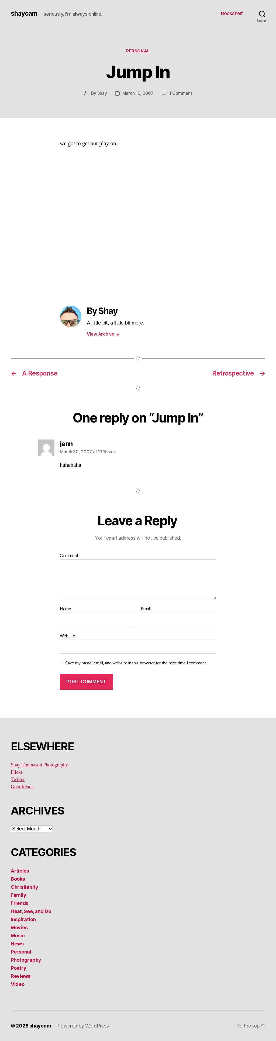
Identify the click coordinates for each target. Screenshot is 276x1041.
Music (18, 935)
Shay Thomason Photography (39, 765)
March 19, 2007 (138, 93)
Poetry (18, 968)
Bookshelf (232, 13)
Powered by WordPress (83, 1026)
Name (65, 609)
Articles (20, 871)
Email (146, 609)
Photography (26, 960)
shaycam (24, 13)
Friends (19, 903)
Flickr (16, 772)
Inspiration (23, 919)
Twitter (18, 779)
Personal (138, 51)
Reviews (20, 976)
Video (18, 984)
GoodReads (22, 787)
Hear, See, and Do (31, 911)
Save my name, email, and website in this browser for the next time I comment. (136, 663)
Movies (19, 927)
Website (67, 635)
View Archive (103, 334)
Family (18, 895)
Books (18, 879)
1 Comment (180, 93)
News (17, 944)
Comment (69, 555)
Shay (102, 93)
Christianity (24, 887)
